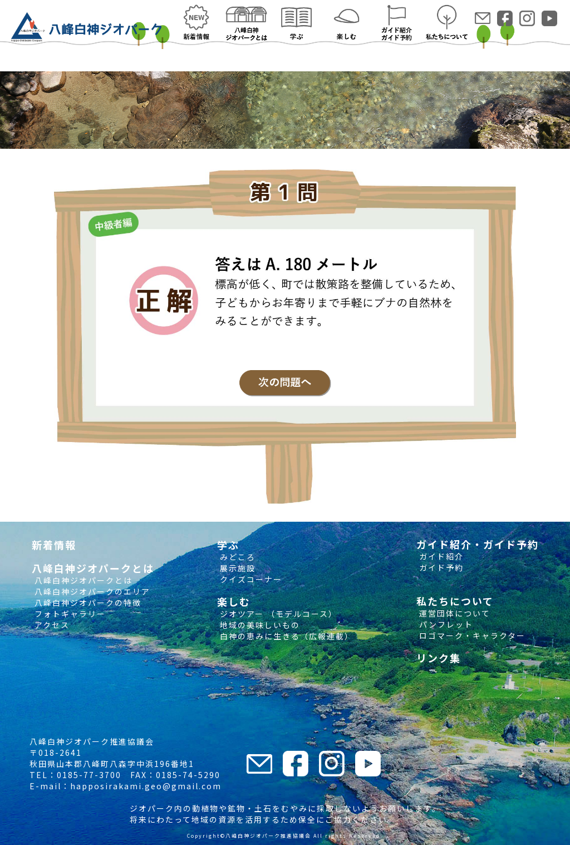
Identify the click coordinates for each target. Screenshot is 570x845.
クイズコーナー (249, 579)
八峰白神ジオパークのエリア (91, 591)
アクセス (51, 624)
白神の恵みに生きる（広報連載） (285, 636)
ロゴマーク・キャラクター (470, 635)
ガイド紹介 (440, 556)
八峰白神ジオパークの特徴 (86, 602)
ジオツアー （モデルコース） (277, 613)
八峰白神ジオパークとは (82, 580)
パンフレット (444, 624)
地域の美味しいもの (258, 624)
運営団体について (453, 613)
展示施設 (236, 568)
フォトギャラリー (69, 613)
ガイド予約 (440, 567)
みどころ (236, 556)
